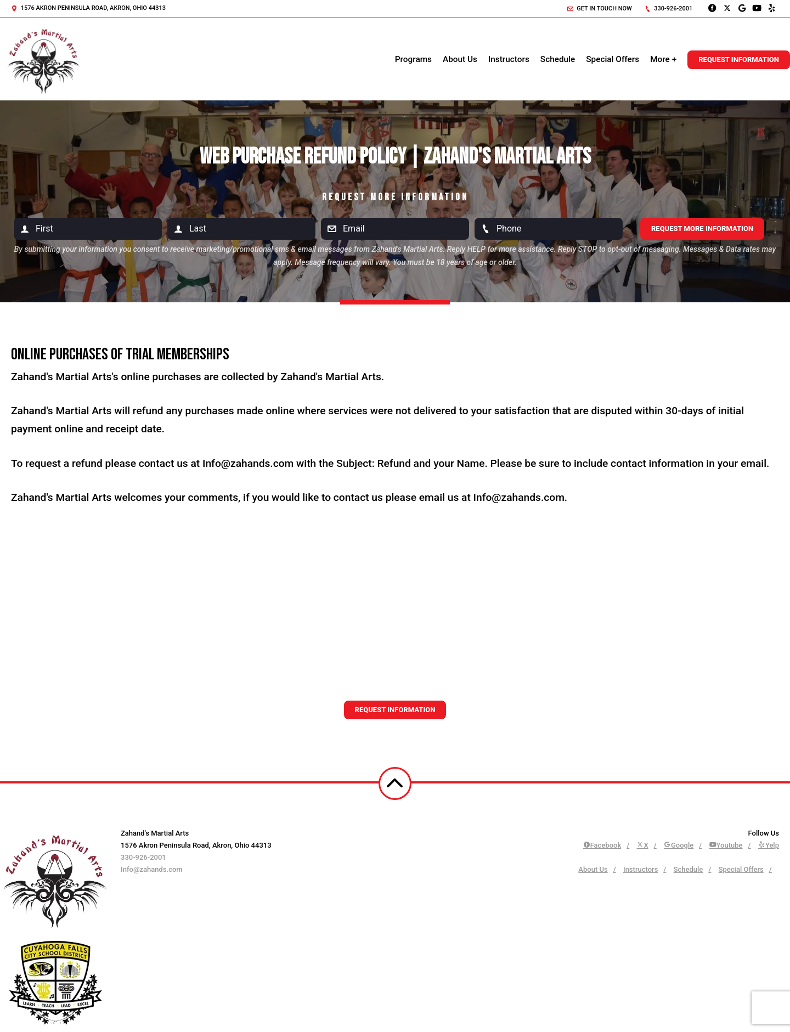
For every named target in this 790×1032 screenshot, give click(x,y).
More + (663, 59)
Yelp (768, 845)
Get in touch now (599, 8)
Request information (395, 710)
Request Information (738, 59)
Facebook (602, 845)
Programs (413, 59)
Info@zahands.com (152, 869)
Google (678, 845)
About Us (460, 59)
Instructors (508, 59)
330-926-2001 (669, 8)
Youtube (726, 845)
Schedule (557, 59)
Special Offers (612, 59)
